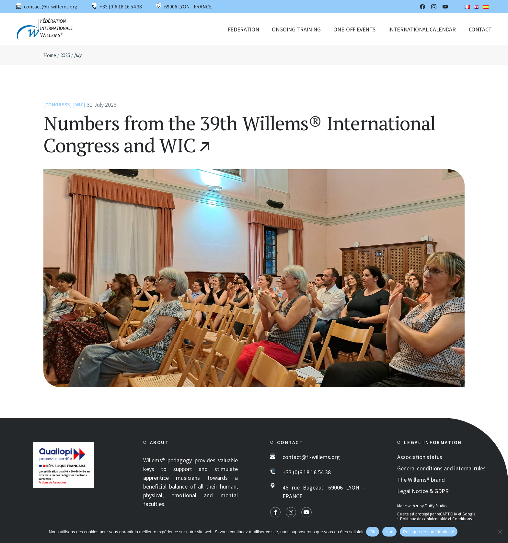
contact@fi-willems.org (50, 6)
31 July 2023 (102, 104)
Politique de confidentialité (423, 519)
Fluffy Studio (436, 506)
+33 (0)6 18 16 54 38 (120, 6)
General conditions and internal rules (441, 468)
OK (372, 531)
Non (390, 531)
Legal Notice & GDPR (423, 491)
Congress (57, 104)
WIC (79, 104)
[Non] (500, 531)
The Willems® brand (421, 479)
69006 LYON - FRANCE (188, 6)
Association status (419, 457)
